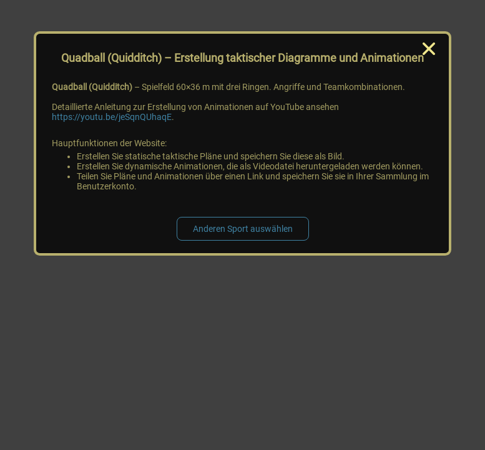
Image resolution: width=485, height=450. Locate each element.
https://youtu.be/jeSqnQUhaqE (112, 117)
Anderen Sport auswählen (243, 229)
